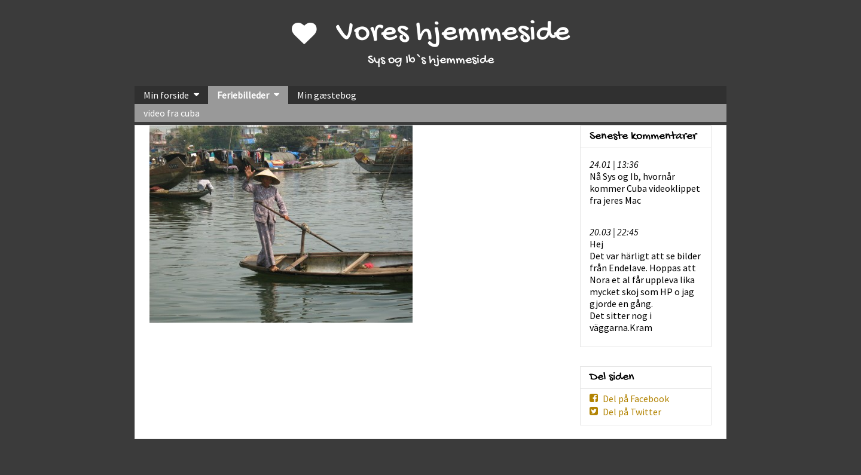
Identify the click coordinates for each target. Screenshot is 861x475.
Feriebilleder (243, 95)
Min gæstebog (326, 95)
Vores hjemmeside (453, 33)
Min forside (166, 95)
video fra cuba (172, 113)
